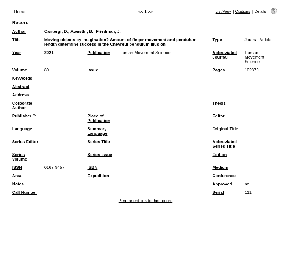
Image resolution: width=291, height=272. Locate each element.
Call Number (24, 192)
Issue (93, 70)
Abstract (20, 86)
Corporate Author (22, 105)
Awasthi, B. (81, 31)
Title (16, 39)
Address (20, 95)
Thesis (218, 103)
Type (217, 39)
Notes (18, 184)
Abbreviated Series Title (224, 143)
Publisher (21, 116)
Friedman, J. (108, 31)
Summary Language (98, 131)
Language (22, 129)
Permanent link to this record (145, 200)
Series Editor (25, 141)
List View (223, 11)
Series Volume (19, 156)
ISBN (93, 167)
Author (19, 31)
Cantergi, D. (56, 31)
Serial (218, 192)
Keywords (22, 78)
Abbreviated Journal (224, 54)
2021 (49, 52)
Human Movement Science (145, 52)
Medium (220, 167)
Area (17, 175)
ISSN (17, 167)
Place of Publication (99, 118)
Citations (242, 11)
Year (16, 52)
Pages (218, 70)
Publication (99, 52)
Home (19, 11)
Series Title (99, 141)
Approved (222, 184)
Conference (224, 175)
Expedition (98, 175)
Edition (219, 154)
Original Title (225, 129)
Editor (218, 116)
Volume (19, 70)
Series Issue (100, 154)
